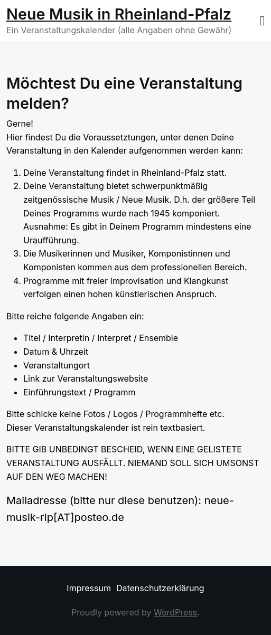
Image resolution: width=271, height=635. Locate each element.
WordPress (175, 612)
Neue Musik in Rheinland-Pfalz (118, 14)
